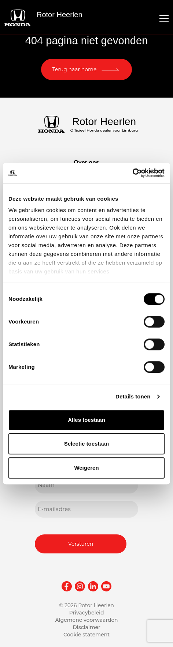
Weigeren (86, 468)
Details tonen (132, 396)
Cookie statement (86, 634)
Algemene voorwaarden (86, 620)
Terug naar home (74, 69)
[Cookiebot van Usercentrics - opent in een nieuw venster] (132, 173)
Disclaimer (86, 627)
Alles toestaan (86, 420)
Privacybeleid (86, 612)
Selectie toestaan (86, 443)
